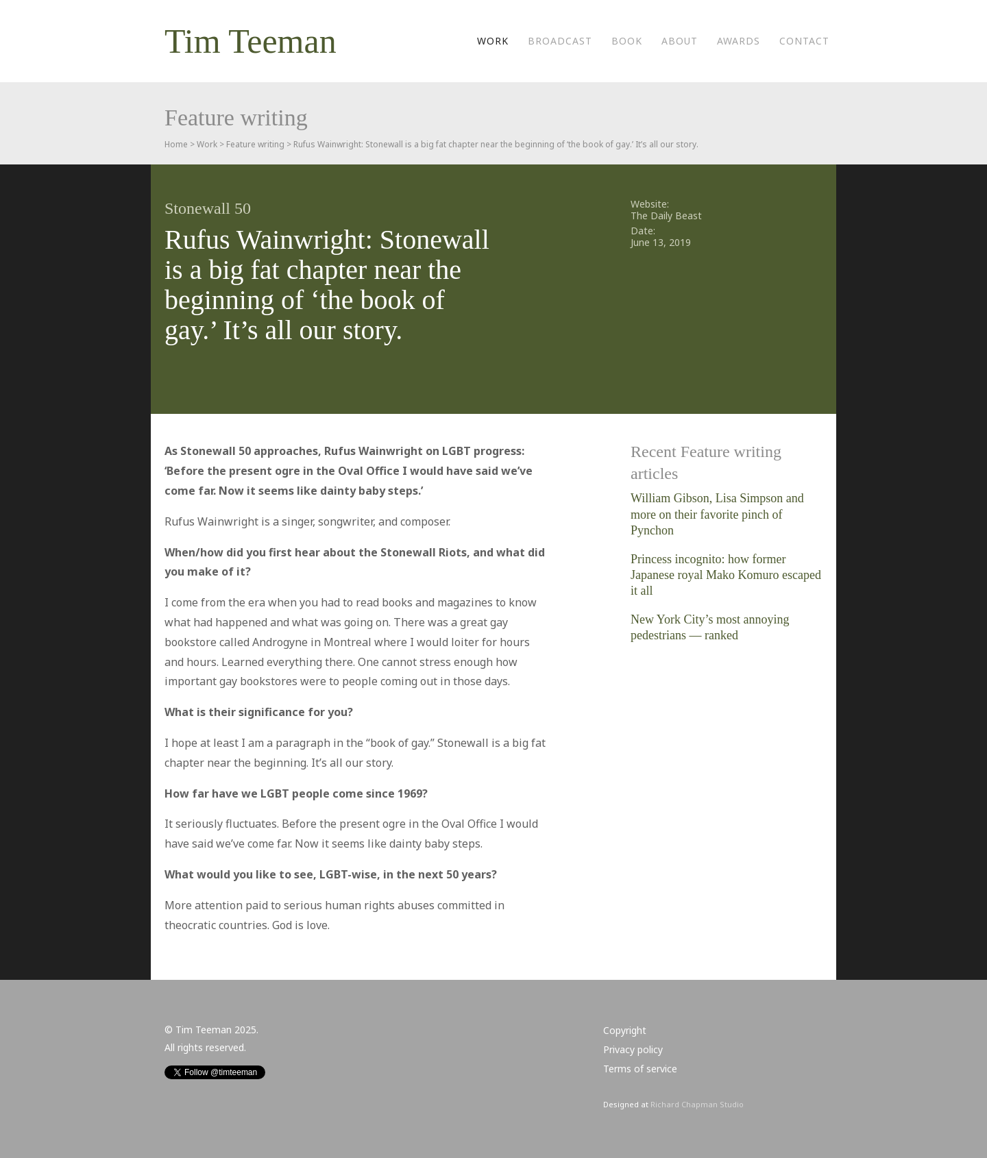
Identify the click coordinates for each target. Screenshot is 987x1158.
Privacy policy (633, 1049)
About (679, 40)
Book (626, 40)
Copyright (624, 1030)
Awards (738, 40)
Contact (804, 40)
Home (176, 144)
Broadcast (560, 40)
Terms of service (640, 1068)
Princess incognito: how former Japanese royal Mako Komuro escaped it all (726, 575)
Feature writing (255, 144)
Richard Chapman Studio (697, 1104)
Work (493, 40)
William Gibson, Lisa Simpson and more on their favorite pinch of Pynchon (717, 514)
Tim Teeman (250, 41)
